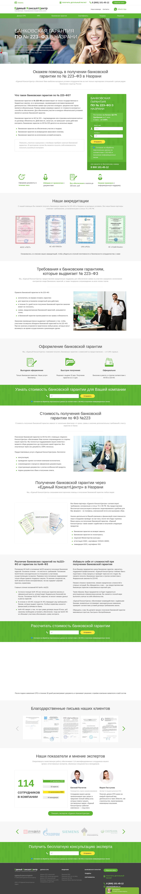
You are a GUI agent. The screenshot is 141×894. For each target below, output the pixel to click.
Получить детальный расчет (74, 2)
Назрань (20, 2)
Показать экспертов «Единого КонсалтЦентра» (70, 813)
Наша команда (96, 9)
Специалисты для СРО (47, 882)
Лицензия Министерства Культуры (72, 880)
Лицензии (120, 16)
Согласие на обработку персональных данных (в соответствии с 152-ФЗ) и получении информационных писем (72, 401)
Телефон (97, 133)
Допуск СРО (21, 16)
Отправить (98, 142)
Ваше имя (97, 125)
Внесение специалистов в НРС (49, 880)
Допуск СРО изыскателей (47, 878)
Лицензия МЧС (66, 874)
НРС (38, 16)
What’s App (122, 9)
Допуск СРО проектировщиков (49, 876)
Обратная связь (119, 2)
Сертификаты (83, 16)
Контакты (106, 9)
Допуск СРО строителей (47, 874)
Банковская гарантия (59, 16)
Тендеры (102, 16)
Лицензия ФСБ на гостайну (70, 876)
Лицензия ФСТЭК (67, 878)
